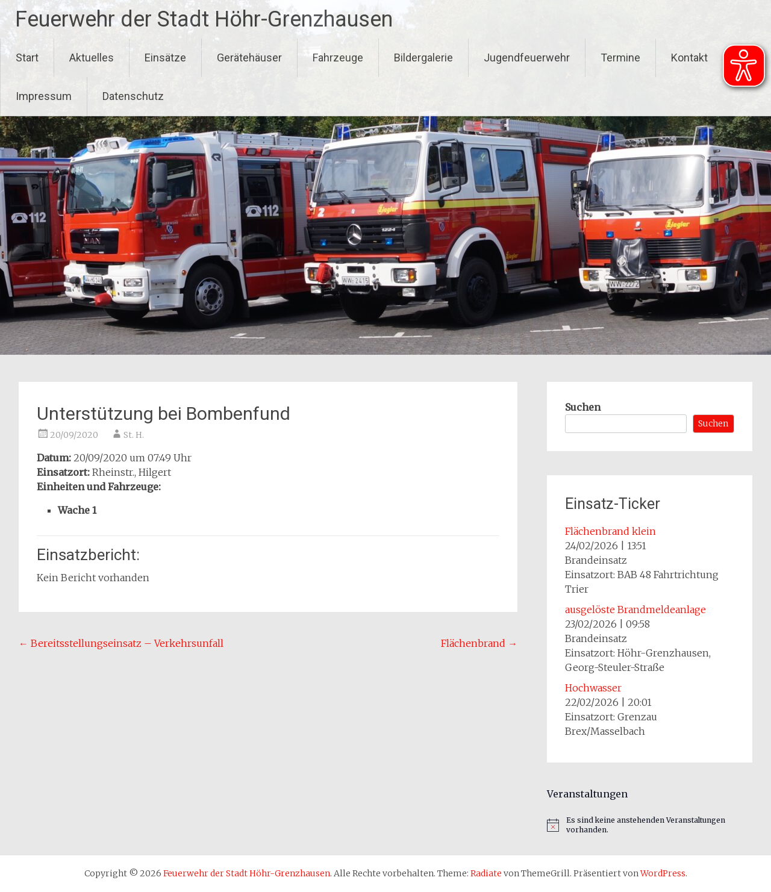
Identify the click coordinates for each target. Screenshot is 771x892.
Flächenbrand (479, 643)
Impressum (44, 96)
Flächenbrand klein (610, 531)
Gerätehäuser (249, 57)
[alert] (649, 825)
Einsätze (165, 57)
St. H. (133, 434)
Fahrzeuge (338, 57)
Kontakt (689, 57)
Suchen (583, 407)
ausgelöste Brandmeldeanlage (635, 610)
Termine (620, 57)
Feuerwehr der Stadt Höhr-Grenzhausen (204, 19)
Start (27, 57)
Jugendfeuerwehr (527, 57)
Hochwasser (593, 688)
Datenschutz (133, 96)
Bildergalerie (423, 57)
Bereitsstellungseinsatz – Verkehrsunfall (121, 643)
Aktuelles (91, 57)
